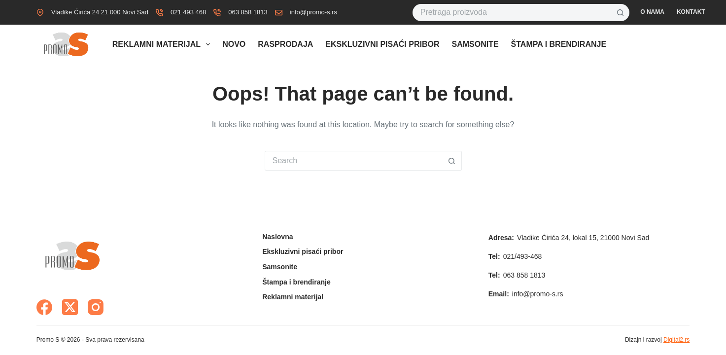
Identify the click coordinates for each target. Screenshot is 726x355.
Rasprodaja (285, 44)
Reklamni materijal (163, 44)
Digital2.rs (676, 339)
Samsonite (474, 44)
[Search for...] (512, 12)
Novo (233, 44)
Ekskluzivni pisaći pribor (382, 44)
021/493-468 (522, 256)
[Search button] (620, 12)
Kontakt (691, 11)
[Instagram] (96, 307)
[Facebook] (44, 307)
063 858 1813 (248, 12)
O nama (652, 11)
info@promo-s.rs (313, 12)
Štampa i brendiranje (559, 44)
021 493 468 (188, 12)
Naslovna (277, 237)
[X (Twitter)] (70, 307)
